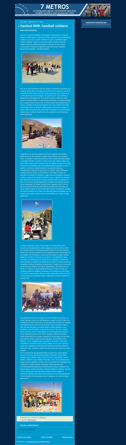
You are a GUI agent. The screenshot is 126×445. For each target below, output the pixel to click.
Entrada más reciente (24, 437)
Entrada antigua (67, 437)
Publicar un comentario (27, 429)
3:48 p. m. (42, 417)
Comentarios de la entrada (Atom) (38, 442)
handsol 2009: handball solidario (44, 26)
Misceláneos (32, 420)
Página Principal (46, 437)
